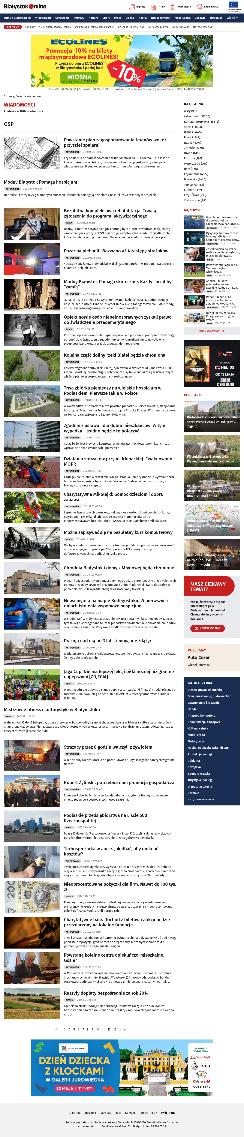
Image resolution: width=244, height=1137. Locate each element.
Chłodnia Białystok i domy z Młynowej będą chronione (119, 567)
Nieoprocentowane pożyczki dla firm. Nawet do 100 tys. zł (120, 887)
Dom (187, 169)
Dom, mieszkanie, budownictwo (209, 696)
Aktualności (72, 152)
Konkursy (30, 27)
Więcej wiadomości (209, 330)
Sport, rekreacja (199, 773)
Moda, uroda (196, 735)
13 (114, 1029)
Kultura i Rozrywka (196, 121)
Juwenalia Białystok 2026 (131, 27)
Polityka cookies (104, 1122)
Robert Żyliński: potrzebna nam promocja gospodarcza (119, 782)
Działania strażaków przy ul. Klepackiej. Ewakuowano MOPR (118, 461)
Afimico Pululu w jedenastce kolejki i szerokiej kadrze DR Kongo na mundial (223, 284)
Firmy (158, 7)
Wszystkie (190, 111)
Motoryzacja (183, 18)
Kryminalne (192, 174)
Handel (193, 709)
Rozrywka (194, 767)
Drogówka (190, 179)
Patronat (105, 1112)
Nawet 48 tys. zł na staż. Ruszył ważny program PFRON (221, 316)
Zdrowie (200, 18)
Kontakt (130, 1112)
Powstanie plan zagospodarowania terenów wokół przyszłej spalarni (115, 142)
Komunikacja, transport (204, 722)
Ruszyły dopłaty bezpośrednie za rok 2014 (106, 993)
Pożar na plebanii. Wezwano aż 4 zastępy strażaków (116, 251)
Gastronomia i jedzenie (204, 703)
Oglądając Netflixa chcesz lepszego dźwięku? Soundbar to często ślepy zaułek (222, 236)
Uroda (188, 153)
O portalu (75, 1112)
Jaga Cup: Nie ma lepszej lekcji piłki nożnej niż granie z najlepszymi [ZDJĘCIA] (119, 674)
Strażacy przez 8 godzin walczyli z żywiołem (108, 747)
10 (97, 1029)
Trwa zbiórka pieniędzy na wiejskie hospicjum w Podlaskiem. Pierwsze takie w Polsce (112, 390)
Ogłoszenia (181, 7)
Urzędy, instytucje (200, 786)
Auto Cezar (199, 657)
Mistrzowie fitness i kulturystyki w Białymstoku (52, 709)
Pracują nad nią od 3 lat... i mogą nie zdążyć (108, 640)
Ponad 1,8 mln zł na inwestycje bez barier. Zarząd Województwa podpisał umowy (219, 300)
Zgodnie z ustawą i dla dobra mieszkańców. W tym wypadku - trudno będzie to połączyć (114, 428)
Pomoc (143, 1112)
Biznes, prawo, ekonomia (205, 690)
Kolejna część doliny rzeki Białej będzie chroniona (114, 355)
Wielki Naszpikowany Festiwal (54, 27)
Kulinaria (190, 190)
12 (109, 1029)
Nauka (143, 18)
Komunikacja (207, 7)
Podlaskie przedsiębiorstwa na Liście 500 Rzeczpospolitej (105, 818)
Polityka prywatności (78, 1122)
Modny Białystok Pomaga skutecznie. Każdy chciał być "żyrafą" (118, 284)
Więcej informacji (199, 665)
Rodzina (189, 158)
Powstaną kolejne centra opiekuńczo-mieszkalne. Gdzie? (114, 957)
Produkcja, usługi (200, 754)
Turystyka (216, 18)
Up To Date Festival (158, 27)
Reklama (194, 761)
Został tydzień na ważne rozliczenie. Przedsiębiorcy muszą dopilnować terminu (223, 252)
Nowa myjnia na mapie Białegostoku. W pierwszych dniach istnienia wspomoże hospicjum (116, 603)
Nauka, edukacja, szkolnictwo (208, 748)
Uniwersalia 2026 (181, 27)
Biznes (130, 18)
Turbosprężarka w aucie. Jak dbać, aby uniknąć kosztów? (111, 851)
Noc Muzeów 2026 (202, 27)
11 (103, 1029)
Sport (106, 18)
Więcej (232, 18)
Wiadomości (43, 18)
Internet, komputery (201, 715)
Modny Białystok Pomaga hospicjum (40, 182)
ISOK (154, 1112)
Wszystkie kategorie (201, 799)
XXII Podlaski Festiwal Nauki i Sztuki (94, 27)
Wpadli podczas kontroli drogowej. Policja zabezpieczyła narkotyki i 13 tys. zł (222, 220)
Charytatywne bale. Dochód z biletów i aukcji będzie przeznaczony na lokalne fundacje (117, 922)
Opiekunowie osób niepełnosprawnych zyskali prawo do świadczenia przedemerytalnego (118, 319)
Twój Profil (168, 1112)
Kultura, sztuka (198, 728)
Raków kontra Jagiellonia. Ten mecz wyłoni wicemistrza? (222, 268)
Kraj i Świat (191, 195)
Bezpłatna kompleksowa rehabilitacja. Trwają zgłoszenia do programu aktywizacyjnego (110, 213)
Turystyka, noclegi (200, 780)
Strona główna (13, 96)
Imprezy (137, 7)
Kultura (93, 18)
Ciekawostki (192, 200)
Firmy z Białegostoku (17, 18)
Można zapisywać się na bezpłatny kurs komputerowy (118, 532)
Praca (117, 18)
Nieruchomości (160, 18)
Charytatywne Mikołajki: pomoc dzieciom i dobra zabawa (113, 497)
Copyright (124, 1122)
